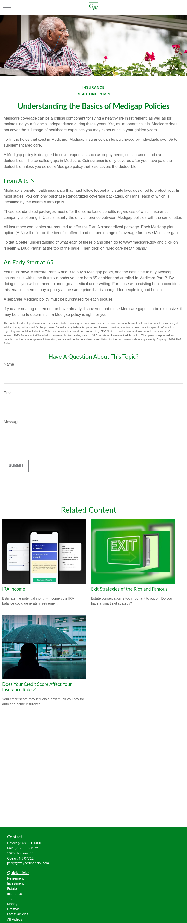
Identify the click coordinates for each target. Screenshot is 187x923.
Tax (9, 899)
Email (8, 393)
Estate (12, 889)
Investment (15, 883)
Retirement (15, 878)
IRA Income (13, 589)
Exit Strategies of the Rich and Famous (129, 589)
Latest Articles (17, 914)
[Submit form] (16, 466)
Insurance (14, 894)
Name (9, 364)
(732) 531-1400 (29, 843)
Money (12, 904)
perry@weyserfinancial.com (28, 863)
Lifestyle (13, 909)
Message (11, 422)
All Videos (14, 919)
